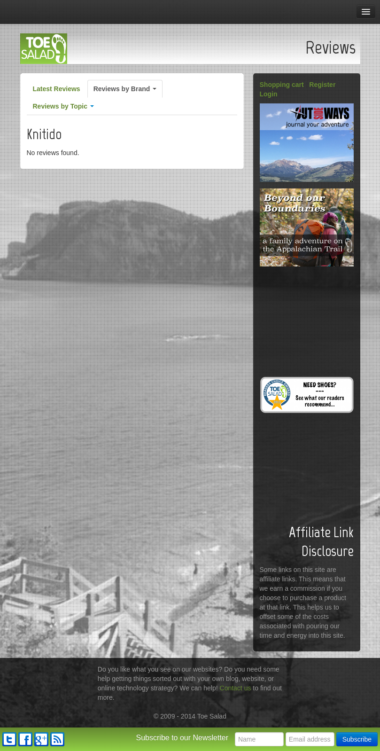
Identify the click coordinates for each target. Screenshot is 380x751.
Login (269, 94)
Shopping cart (282, 84)
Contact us (235, 688)
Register (322, 84)
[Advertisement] (307, 320)
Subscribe (357, 739)
